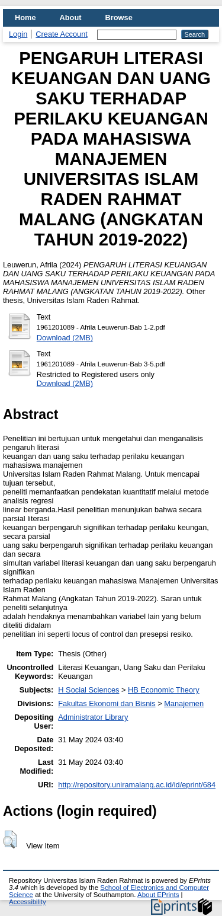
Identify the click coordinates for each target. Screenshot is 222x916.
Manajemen (184, 703)
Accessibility (27, 901)
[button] (10, 839)
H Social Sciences (88, 689)
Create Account (62, 34)
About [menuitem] (71, 17)
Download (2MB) (65, 337)
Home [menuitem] (25, 17)
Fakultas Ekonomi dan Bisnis (106, 703)
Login (18, 34)
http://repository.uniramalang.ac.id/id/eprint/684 (136, 784)
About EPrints (158, 894)
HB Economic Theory (164, 689)
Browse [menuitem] (119, 17)
